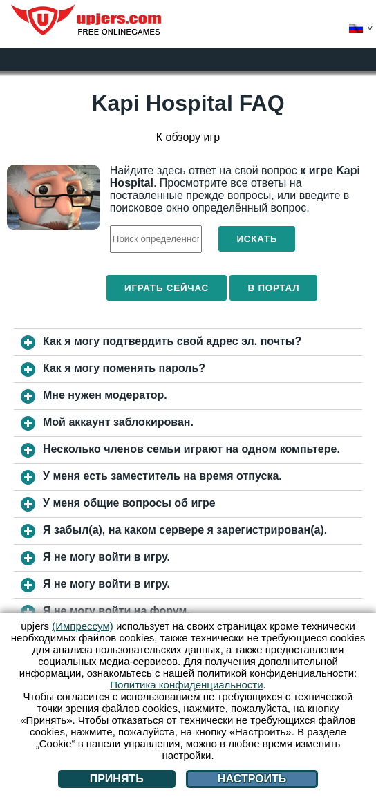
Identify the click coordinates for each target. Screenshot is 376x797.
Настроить (252, 779)
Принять (117, 779)
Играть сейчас (166, 288)
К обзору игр (188, 137)
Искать (256, 239)
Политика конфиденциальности (186, 685)
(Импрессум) (82, 626)
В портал (273, 288)
